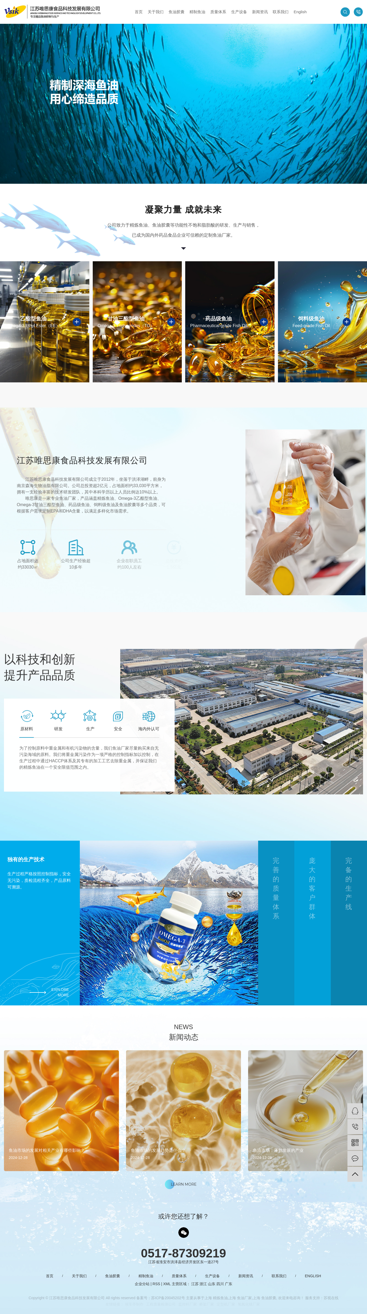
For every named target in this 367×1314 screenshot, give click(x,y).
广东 (228, 1284)
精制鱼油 (197, 12)
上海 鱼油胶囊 (264, 1298)
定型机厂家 (226, 1304)
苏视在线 (331, 1298)
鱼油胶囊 (176, 12)
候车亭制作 (134, 1304)
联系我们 (281, 12)
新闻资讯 (260, 12)
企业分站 (142, 1284)
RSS (156, 1284)
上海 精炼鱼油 (216, 1298)
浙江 (203, 1284)
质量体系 (218, 12)
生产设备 (239, 12)
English (300, 12)
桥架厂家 (206, 1304)
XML (167, 1284)
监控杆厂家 (187, 1304)
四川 (220, 1284)
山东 (211, 1284)
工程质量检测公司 (161, 1304)
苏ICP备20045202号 (168, 1298)
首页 (139, 12)
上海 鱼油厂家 (240, 1298)
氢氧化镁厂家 (249, 1304)
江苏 (195, 1284)
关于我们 (156, 12)
